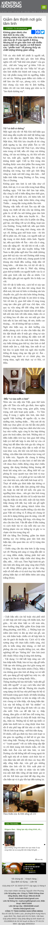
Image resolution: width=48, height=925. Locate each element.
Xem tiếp (39, 859)
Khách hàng (30, 879)
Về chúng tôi (17, 879)
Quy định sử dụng (19, 882)
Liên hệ (33, 882)
